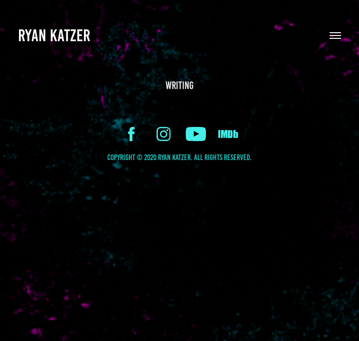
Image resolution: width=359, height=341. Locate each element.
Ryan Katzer (54, 35)
